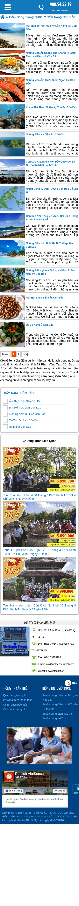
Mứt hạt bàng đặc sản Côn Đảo (45, 297)
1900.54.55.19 (59, 4)
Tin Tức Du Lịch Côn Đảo (24, 420)
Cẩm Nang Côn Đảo (19, 393)
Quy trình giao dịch (14, 695)
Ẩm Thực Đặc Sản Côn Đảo (25, 401)
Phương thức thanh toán (17, 699)
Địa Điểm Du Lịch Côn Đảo (25, 407)
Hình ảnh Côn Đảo (20, 426)
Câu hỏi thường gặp (15, 709)
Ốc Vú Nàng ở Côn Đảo (39, 324)
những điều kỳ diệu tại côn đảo (45, 134)
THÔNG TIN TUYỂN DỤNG (57, 688)
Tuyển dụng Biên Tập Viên (58, 713)
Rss (68, 683)
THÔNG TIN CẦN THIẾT (15, 688)
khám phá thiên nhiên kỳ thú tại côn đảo (51, 107)
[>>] (25, 354)
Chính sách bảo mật (15, 704)
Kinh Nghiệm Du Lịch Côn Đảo (27, 414)
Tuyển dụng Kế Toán (55, 718)
